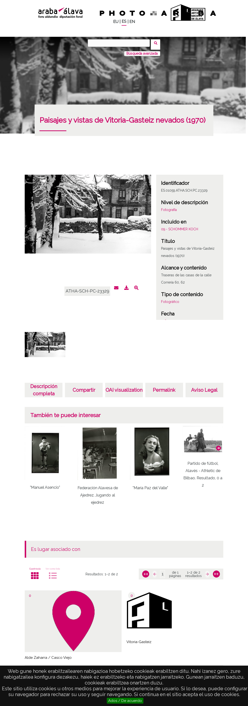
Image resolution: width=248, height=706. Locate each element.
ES (124, 21)
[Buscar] (120, 43)
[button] (218, 445)
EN (132, 21)
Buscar (157, 42)
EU (115, 21)
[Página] (162, 571)
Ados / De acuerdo (125, 700)
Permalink (164, 387)
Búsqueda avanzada (142, 51)
